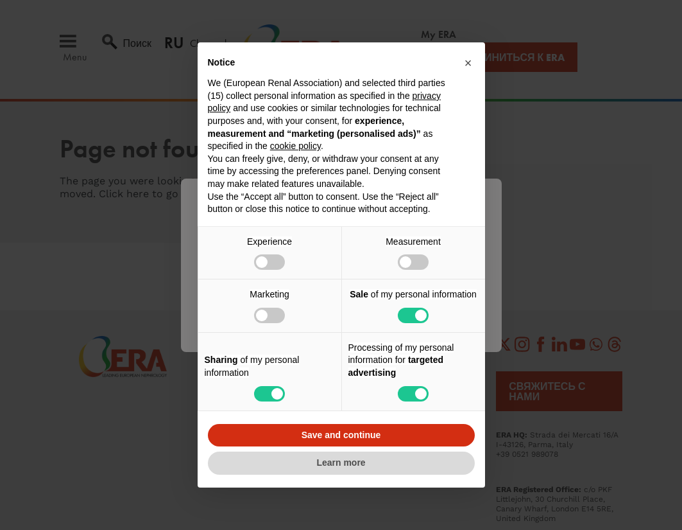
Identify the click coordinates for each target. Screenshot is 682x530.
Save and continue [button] (341, 435)
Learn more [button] (340, 462)
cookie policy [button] (295, 146)
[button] (468, 63)
